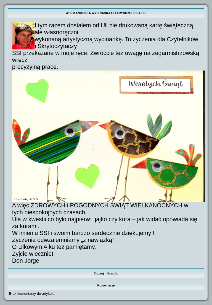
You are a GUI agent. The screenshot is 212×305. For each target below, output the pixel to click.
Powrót (112, 273)
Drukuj (99, 273)
